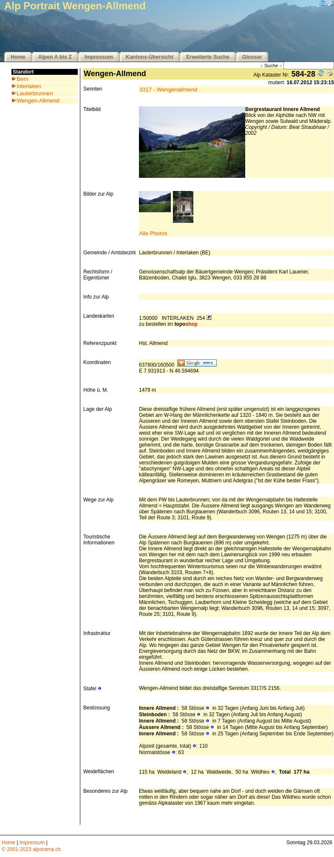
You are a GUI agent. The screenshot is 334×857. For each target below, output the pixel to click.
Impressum (99, 57)
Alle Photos (153, 233)
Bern (22, 79)
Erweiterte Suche (207, 57)
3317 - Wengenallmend (168, 89)
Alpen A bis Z (55, 57)
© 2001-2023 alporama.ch (31, 849)
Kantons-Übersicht (149, 57)
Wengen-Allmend (38, 100)
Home (18, 57)
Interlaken (29, 86)
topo (186, 324)
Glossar (252, 57)
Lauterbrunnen (35, 93)
